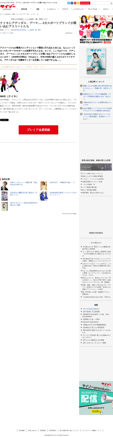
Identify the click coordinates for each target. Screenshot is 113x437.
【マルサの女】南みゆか (91, 309)
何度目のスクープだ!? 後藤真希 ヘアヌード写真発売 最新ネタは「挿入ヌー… (97, 96)
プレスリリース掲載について (91, 430)
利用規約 (43, 430)
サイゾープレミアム (8, 7)
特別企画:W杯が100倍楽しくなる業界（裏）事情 (26, 30)
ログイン (106, 9)
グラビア (65, 9)
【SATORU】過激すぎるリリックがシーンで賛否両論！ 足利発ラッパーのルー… (97, 116)
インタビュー (51, 9)
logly (74, 213)
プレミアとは (92, 9)
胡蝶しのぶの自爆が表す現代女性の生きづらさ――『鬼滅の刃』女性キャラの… (97, 88)
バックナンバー (79, 9)
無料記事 (24, 9)
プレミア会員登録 (38, 129)
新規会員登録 (85, 3)
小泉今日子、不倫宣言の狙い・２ (62, 182)
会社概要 (22, 430)
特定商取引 (52, 430)
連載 (37, 9)
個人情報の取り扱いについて (69, 430)
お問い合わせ (32, 430)
